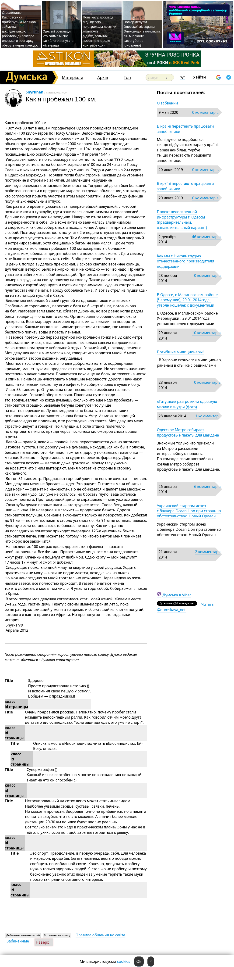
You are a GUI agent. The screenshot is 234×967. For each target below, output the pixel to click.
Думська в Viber (177, 595)
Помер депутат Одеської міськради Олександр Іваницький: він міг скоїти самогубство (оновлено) (142, 33)
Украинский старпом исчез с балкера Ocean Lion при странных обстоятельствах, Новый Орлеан (189, 511)
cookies (123, 961)
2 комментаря (207, 551)
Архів (102, 77)
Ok (138, 961)
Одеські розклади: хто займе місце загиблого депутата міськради (58, 38)
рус (182, 76)
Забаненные (18, 941)
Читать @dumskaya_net (185, 607)
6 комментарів (207, 486)
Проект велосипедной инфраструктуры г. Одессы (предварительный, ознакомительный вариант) (183, 219)
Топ (127, 77)
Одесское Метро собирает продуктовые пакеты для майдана (188, 432)
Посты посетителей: (181, 92)
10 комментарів (206, 332)
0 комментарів (205, 112)
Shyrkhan (34, 92)
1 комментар (207, 416)
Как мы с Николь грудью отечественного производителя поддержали (185, 261)
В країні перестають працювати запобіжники (185, 129)
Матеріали (72, 77)
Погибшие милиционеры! (180, 352)
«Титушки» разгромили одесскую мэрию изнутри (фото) (187, 404)
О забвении (167, 103)
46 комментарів (206, 236)
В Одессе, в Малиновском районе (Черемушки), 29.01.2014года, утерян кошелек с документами (187, 300)
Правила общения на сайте (100, 935)
